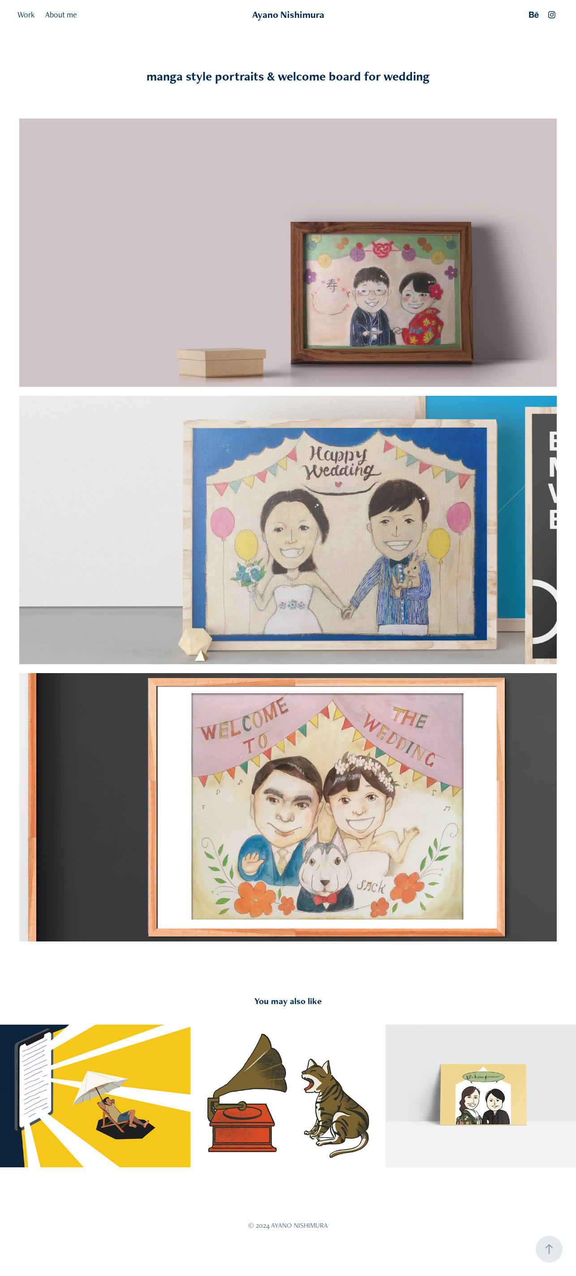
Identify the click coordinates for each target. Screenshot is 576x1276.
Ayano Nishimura (288, 14)
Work (25, 14)
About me (61, 14)
